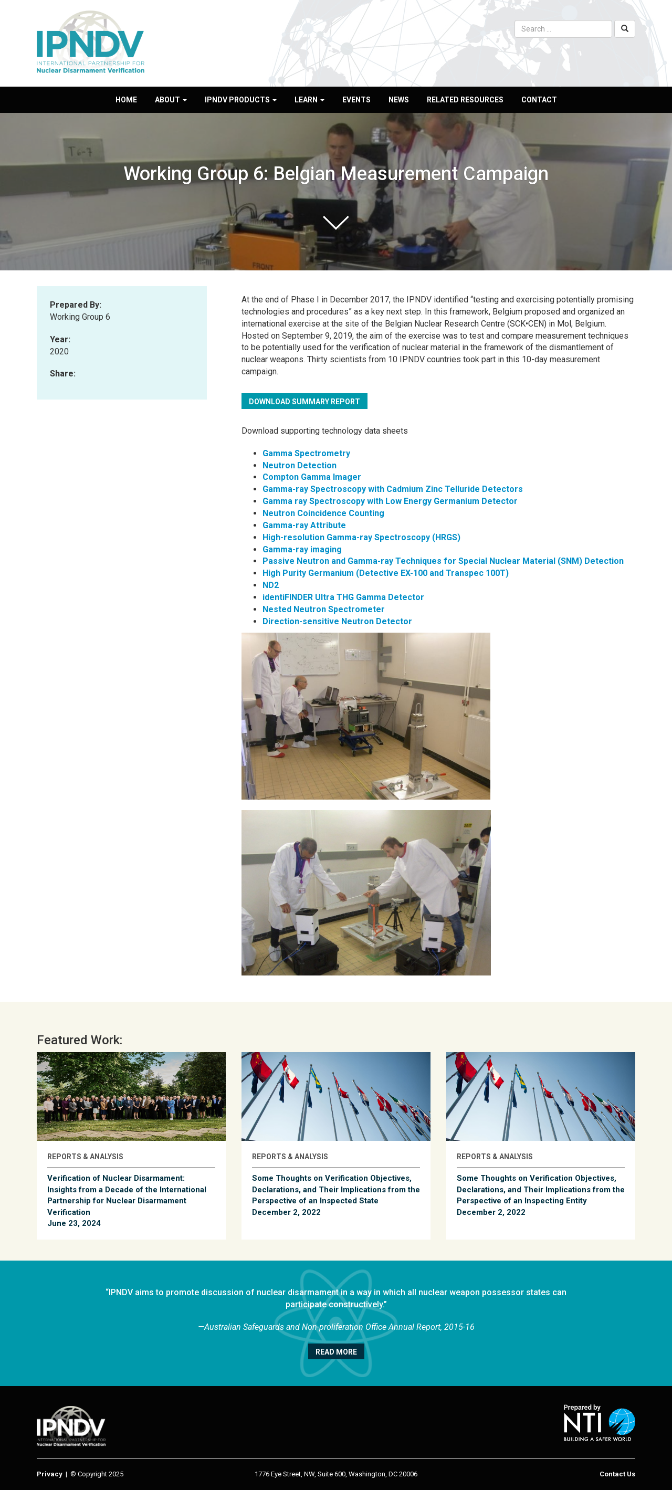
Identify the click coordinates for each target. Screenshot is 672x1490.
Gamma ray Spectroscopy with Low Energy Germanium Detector (390, 501)
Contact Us (617, 1474)
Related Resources (465, 100)
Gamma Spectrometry (306, 453)
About (171, 100)
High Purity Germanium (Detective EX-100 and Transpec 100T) (385, 573)
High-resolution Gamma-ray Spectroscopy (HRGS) (361, 537)
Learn (309, 100)
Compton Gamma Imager (311, 477)
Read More (336, 1352)
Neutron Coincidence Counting (323, 513)
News (398, 100)
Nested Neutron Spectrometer (323, 609)
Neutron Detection (299, 465)
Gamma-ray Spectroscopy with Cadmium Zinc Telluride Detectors (392, 489)
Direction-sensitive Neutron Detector (337, 621)
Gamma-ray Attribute (304, 525)
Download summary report (304, 401)
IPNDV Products (241, 100)
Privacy (49, 1474)
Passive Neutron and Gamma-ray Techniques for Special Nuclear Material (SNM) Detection (443, 561)
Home (126, 100)
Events (356, 100)
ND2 (270, 585)
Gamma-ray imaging (302, 549)
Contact (539, 100)
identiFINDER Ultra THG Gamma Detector (343, 597)
